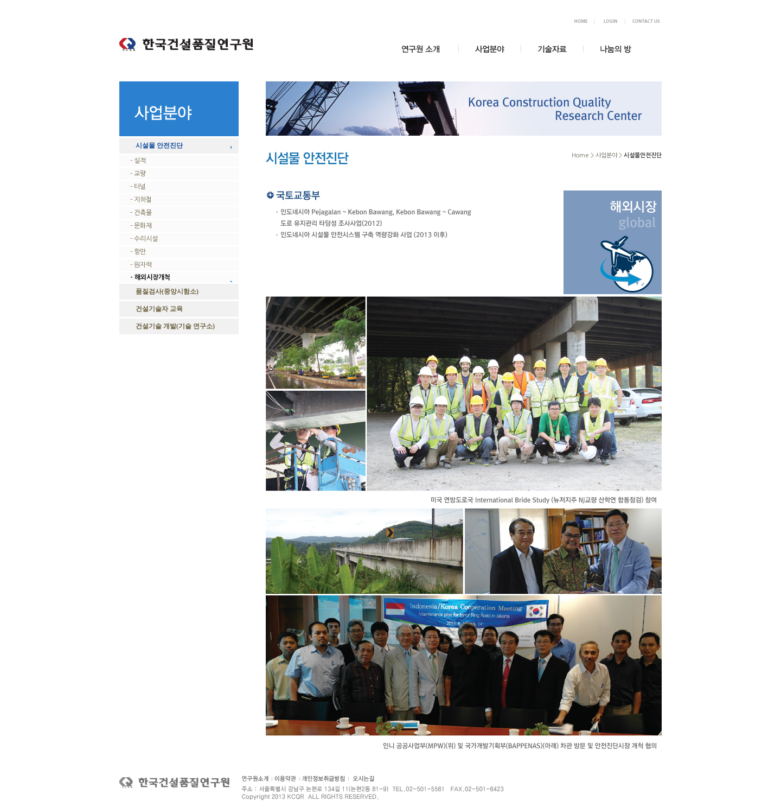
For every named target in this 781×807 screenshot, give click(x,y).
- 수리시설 (144, 239)
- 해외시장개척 (150, 277)
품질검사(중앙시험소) (167, 291)
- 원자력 (141, 265)
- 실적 (138, 160)
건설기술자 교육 (159, 309)
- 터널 (138, 186)
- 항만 (138, 252)
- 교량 (138, 173)
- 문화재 (141, 226)
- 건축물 (141, 212)
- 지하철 (141, 199)
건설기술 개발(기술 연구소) (175, 326)
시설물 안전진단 (159, 145)
